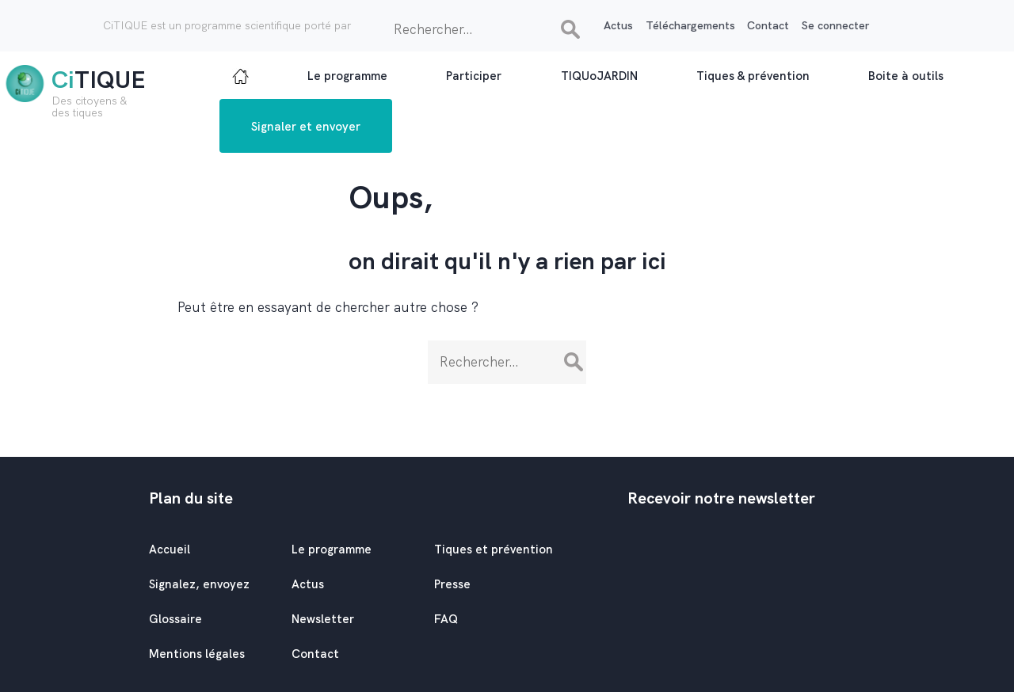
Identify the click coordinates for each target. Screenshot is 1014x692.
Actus (618, 25)
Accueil (169, 549)
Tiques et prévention (493, 549)
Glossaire (175, 619)
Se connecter (835, 25)
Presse (452, 584)
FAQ (446, 619)
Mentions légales (197, 654)
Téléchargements (690, 25)
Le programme (332, 549)
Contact (768, 25)
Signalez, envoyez (199, 584)
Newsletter (323, 619)
